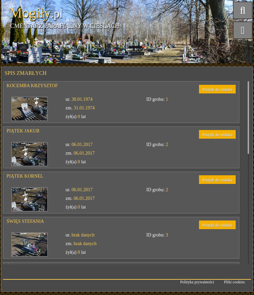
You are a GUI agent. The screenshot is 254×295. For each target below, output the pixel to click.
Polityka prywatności (197, 282)
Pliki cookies (234, 282)
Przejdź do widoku (217, 89)
